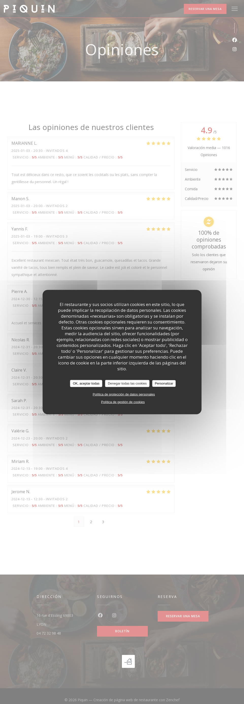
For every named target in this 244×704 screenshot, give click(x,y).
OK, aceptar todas (86, 383)
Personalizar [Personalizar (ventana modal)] (164, 383)
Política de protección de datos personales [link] (124, 394)
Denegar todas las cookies (127, 383)
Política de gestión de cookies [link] (123, 402)
